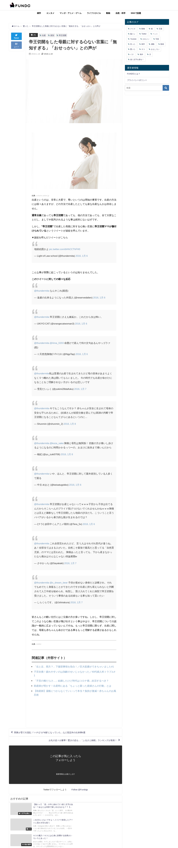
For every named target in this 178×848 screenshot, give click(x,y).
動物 (108, 13)
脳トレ (132, 34)
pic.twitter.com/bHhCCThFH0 (65, 249)
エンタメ (50, 13)
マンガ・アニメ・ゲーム (71, 13)
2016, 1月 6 (81, 256)
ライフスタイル (94, 13)
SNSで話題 (136, 13)
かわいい (146, 39)
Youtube (133, 39)
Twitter (143, 34)
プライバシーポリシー (137, 80)
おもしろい (155, 49)
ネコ (143, 49)
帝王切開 (63, 35)
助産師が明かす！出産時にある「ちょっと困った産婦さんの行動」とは (72, 685)
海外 (141, 54)
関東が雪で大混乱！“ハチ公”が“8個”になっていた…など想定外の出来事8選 (52, 732)
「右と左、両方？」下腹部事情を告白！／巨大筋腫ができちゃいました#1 (74, 666)
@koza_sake (57, 443)
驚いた (33, 35)
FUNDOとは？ (133, 74)
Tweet (16, 36)
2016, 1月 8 (70, 424)
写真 (157, 39)
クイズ (132, 29)
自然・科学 (120, 13)
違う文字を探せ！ (137, 59)
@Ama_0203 (57, 343)
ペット (155, 34)
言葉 (160, 29)
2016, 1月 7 (80, 389)
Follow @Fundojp (79, 789)
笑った (132, 44)
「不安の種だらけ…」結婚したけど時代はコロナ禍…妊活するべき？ (71, 680)
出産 (44, 35)
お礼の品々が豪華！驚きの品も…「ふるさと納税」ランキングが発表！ (80, 740)
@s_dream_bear (59, 582)
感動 (152, 44)
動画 (162, 44)
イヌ (132, 54)
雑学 (39, 13)
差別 (52, 35)
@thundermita (41, 290)
